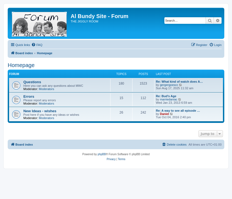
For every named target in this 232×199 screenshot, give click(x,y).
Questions (32, 82)
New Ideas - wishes (39, 111)
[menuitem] (36, 45)
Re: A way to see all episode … (178, 110)
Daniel (164, 114)
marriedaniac (169, 99)
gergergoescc (169, 84)
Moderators (46, 89)
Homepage (21, 65)
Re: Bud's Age (166, 96)
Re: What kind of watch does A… (179, 81)
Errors (28, 96)
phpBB (102, 154)
